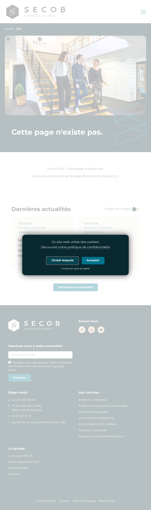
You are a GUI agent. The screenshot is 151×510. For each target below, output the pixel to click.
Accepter (93, 260)
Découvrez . (75, 247)
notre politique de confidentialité (84, 247)
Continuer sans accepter (75, 269)
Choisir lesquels (62, 260)
